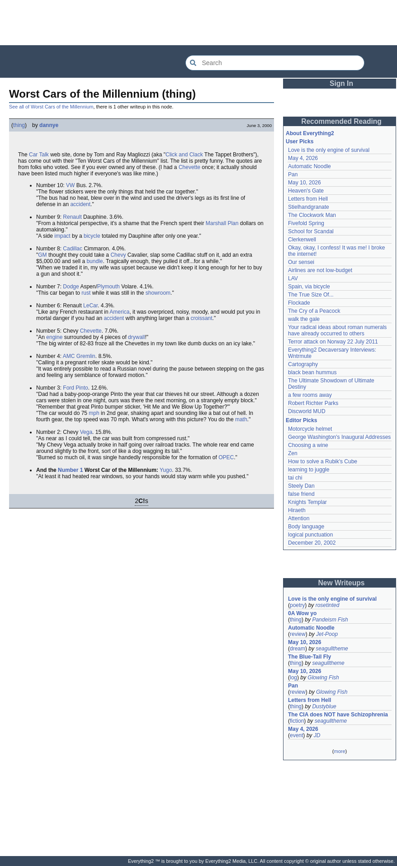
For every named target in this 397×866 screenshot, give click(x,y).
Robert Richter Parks (313, 403)
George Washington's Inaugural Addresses (339, 437)
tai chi (295, 478)
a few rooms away (310, 395)
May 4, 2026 (303, 158)
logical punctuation (310, 535)
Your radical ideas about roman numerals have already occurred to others (337, 330)
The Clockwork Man (312, 215)
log (293, 677)
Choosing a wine (308, 445)
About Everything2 (310, 133)
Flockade (299, 303)
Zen (293, 453)
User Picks (299, 141)
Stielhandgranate (308, 207)
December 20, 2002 (312, 543)
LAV (293, 278)
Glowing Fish (323, 677)
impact (62, 236)
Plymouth (108, 286)
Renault (72, 217)
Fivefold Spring (306, 223)
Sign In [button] (341, 83)
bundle (94, 261)
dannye (48, 125)
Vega (86, 432)
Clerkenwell (302, 239)
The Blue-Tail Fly (309, 657)
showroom (158, 293)
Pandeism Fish (330, 620)
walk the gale (304, 319)
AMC (69, 356)
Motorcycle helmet (310, 429)
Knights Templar (307, 502)
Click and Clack (184, 154)
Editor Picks (301, 420)
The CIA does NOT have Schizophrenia (338, 714)
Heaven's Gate (306, 191)
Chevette (189, 167)
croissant (202, 318)
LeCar (90, 305)
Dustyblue (324, 706)
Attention (298, 518)
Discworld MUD (307, 411)
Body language (306, 526)
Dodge (71, 286)
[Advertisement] (198, 22)
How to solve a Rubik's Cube (322, 461)
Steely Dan (301, 486)
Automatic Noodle (309, 166)
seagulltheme (332, 648)
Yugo (166, 470)
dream (297, 648)
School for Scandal (311, 231)
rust (85, 293)
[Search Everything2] (274, 63)
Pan (293, 174)
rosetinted (328, 605)
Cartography (303, 364)
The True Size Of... (311, 295)
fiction (297, 721)
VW (70, 185)
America (119, 312)
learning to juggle (308, 469)
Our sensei (301, 262)
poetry (297, 605)
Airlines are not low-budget (320, 270)
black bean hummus (312, 372)
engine (54, 337)
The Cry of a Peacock (314, 311)
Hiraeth (297, 510)
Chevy (118, 255)
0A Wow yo (302, 613)
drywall (136, 337)
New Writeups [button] (341, 583)
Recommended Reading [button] (341, 121)
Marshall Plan (222, 223)
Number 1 (70, 470)
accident (80, 204)
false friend (301, 494)
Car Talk (39, 154)
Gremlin (85, 356)
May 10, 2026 (304, 182)
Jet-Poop (327, 634)
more (339, 751)
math (241, 419)
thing (19, 125)
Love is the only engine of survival (328, 150)
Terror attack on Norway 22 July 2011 (333, 342)
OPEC (226, 457)
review (298, 634)
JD (317, 735)
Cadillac (72, 248)
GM (42, 255)
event (296, 735)
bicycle (92, 236)
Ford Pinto (75, 388)
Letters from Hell (308, 199)
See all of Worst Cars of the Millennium (51, 106)
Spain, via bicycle (309, 286)
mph (94, 413)
